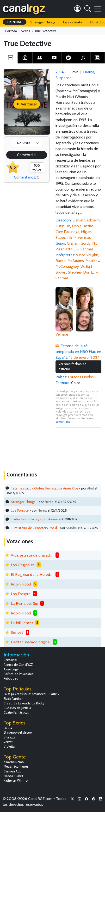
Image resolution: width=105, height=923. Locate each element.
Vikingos (10, 737)
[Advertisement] (78, 449)
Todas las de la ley (25, 519)
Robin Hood (21, 584)
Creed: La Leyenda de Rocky (24, 703)
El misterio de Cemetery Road (34, 528)
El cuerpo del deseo (18, 732)
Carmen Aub (12, 771)
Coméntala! (26, 154)
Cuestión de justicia (17, 708)
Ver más (62, 334)
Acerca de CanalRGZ (18, 665)
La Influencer (22, 622)
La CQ (8, 728)
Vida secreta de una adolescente (32, 555)
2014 (60, 72)
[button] (87, 9)
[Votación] (26, 143)
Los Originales (23, 565)
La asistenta (72, 22)
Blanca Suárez (14, 776)
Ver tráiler (26, 104)
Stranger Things (43, 22)
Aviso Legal (11, 669)
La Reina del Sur (24, 603)
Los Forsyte (20, 510)
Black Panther (13, 699)
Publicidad (11, 678)
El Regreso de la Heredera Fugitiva (32, 574)
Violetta (9, 746)
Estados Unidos (81, 377)
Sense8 (17, 632)
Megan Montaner (16, 766)
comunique (63, 421)
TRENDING (15, 22)
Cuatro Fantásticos (16, 712)
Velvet (8, 742)
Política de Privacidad (19, 674)
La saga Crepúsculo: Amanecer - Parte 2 (32, 694)
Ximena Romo (14, 762)
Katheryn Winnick (16, 780)
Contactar (10, 660)
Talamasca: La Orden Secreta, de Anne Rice (44, 488)
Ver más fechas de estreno (72, 366)
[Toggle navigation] (97, 9)
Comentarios (24, 177)
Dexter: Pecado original (31, 642)
